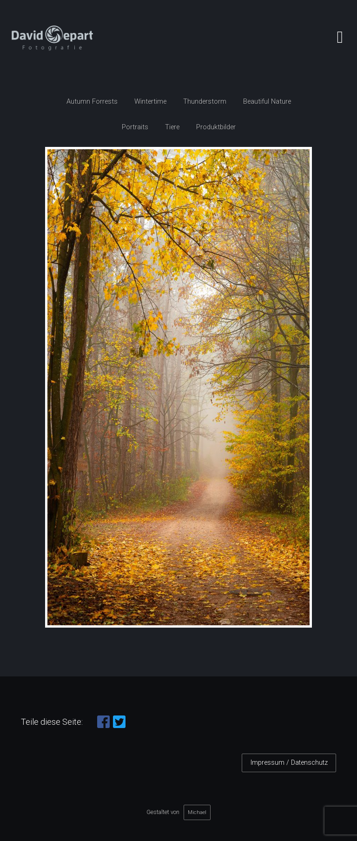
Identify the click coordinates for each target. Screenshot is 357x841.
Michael (197, 812)
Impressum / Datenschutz (289, 763)
